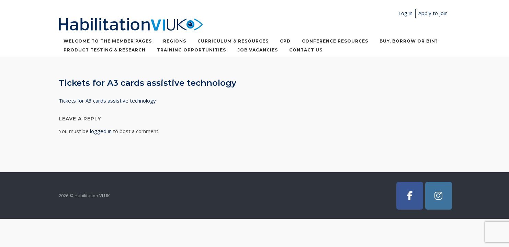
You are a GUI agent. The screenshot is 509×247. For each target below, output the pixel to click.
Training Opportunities (191, 49)
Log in (405, 13)
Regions (174, 41)
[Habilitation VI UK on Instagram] (438, 196)
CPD (285, 41)
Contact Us (306, 49)
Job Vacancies (257, 49)
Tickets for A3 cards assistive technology (107, 100)
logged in (101, 131)
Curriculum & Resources (233, 41)
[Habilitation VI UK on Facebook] (409, 196)
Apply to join (433, 13)
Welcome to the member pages (108, 41)
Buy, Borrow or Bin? (409, 41)
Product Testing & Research (105, 49)
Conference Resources (335, 41)
